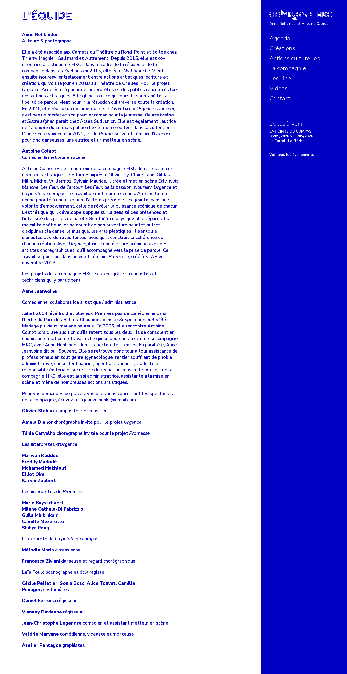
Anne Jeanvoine (39, 291)
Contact (279, 98)
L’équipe (280, 78)
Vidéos (278, 88)
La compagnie (287, 68)
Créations (282, 48)
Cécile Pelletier (39, 583)
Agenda (279, 38)
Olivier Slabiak (38, 411)
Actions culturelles (294, 58)
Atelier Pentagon (41, 645)
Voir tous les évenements (291, 154)
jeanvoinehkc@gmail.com (110, 399)
